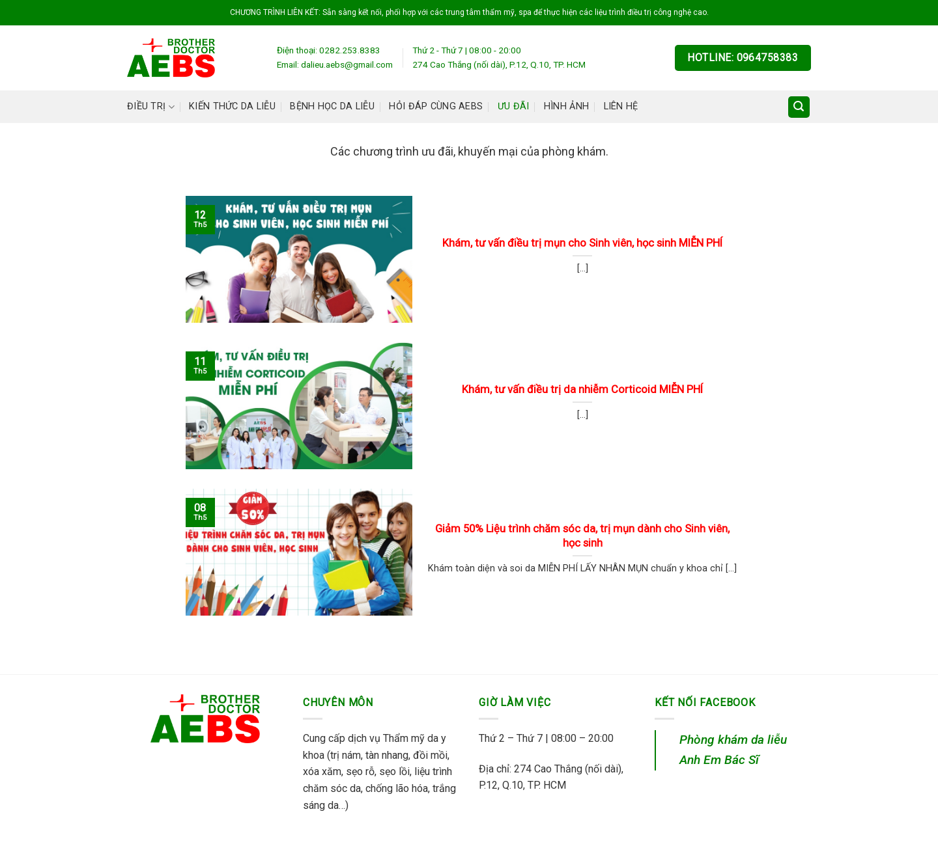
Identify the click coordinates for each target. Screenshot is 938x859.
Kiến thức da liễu (232, 106)
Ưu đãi (514, 106)
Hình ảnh (566, 106)
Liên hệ (621, 106)
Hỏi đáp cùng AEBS (436, 106)
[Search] (799, 107)
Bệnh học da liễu (332, 106)
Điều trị (151, 107)
